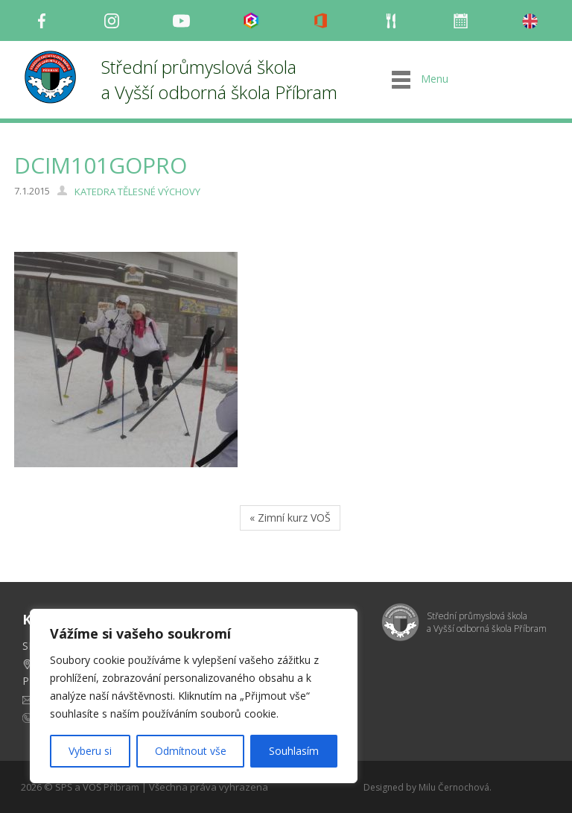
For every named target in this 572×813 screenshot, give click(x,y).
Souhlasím (294, 751)
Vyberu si (90, 751)
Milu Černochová (454, 787)
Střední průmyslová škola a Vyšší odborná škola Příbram (219, 79)
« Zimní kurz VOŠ (290, 517)
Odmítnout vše (190, 751)
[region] (194, 696)
